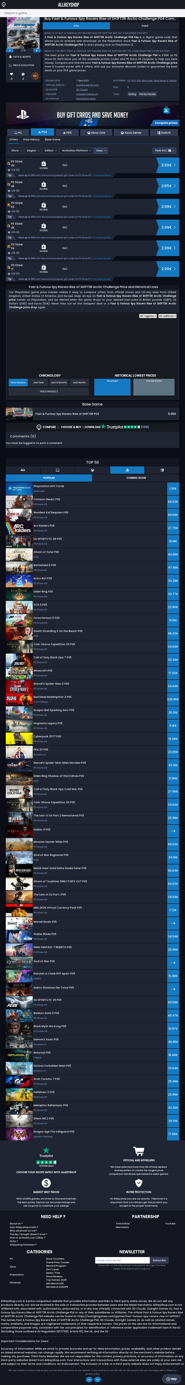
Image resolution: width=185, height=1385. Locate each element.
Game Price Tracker (57, 1262)
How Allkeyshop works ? (24, 1227)
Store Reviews (54, 1276)
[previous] (9, 50)
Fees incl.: (163, 150)
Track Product (49, 391)
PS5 (139, 80)
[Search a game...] (92, 13)
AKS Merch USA (55, 1283)
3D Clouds (82, 89)
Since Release (18, 382)
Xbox (13, 1266)
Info (76, 26)
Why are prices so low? (23, 1230)
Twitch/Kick (123, 1223)
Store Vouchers (55, 1258)
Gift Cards (52, 1269)
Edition (49, 150)
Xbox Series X (161, 80)
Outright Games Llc (87, 94)
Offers (13, 139)
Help (171, 1379)
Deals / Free (53, 1273)
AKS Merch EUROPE (57, 1287)
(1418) (125, 427)
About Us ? (16, 1223)
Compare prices (102, 175)
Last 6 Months (59, 382)
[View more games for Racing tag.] (132, 95)
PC (128, 80)
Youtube (170, 1223)
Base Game (52, 139)
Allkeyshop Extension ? (23, 1244)
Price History (31, 139)
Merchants (122, 1227)
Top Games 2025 (56, 1280)
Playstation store (86, 98)
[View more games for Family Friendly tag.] (147, 95)
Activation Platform (75, 150)
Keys (99, 150)
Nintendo (15, 1282)
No (97, 1379)
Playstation (17, 1274)
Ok (89, 1379)
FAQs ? (14, 1241)
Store (14, 150)
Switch (173, 80)
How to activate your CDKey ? (27, 1237)
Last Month (79, 382)
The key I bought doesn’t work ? (28, 1234)
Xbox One (147, 80)
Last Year (39, 382)
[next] (37, 50)
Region (31, 150)
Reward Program (56, 1266)
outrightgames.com (87, 85)
